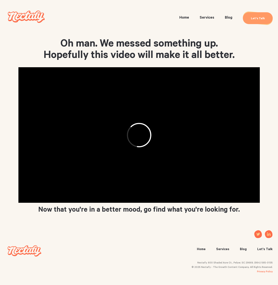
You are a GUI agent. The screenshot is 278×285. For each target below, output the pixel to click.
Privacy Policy (265, 272)
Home (184, 18)
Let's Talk (265, 249)
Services (207, 18)
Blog (228, 18)
